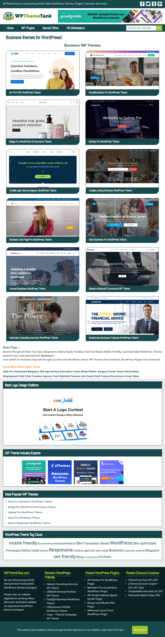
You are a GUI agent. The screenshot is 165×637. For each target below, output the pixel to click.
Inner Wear (132, 376)
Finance (75, 376)
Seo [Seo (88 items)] (79, 543)
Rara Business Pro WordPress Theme (121, 226)
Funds (112, 371)
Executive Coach (70, 371)
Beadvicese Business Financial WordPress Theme (123, 324)
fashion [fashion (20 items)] (44, 550)
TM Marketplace (75, 28)
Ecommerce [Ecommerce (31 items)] (46, 543)
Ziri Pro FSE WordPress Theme (25, 92)
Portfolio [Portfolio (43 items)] (104, 557)
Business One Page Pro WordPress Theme (42, 226)
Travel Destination (128, 371)
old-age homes (49, 371)
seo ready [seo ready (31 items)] (102, 550)
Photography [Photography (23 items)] (13, 550)
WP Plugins (28, 28)
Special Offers (50, 28)
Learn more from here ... (113, 630)
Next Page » (11, 347)
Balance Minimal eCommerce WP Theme (121, 275)
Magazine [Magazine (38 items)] (152, 550)
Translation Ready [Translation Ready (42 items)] (96, 543)
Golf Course (102, 376)
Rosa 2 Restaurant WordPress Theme (29, 523)
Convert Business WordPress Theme (41, 275)
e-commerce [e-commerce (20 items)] (90, 557)
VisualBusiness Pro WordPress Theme (108, 92)
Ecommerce (117, 376)
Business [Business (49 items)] (116, 550)
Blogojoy (33, 371)
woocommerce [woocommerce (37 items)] (64, 543)
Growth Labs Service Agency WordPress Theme (43, 177)
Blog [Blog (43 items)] (79, 557)
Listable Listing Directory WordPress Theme (122, 177)
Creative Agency (42, 376)
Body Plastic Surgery (94, 371)
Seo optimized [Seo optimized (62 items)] (144, 543)
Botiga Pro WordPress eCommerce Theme (30, 142)
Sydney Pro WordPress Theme (104, 142)
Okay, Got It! (140, 630)
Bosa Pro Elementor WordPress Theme (30, 501)
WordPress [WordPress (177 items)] (121, 543)
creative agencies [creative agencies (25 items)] (84, 550)
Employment (11, 376)
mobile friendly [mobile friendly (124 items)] (23, 543)
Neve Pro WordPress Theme (24, 517)
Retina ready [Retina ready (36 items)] (30, 550)
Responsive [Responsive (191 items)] (61, 550)
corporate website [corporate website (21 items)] (134, 550)
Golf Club (25, 376)
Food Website (61, 376)
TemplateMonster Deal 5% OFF (145, 591)
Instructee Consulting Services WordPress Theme (43, 324)
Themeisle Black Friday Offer (144, 595)
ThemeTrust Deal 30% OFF (143, 580)
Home (10, 28)
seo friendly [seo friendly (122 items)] (65, 556)
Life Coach (87, 376)
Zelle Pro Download (15, 371)
